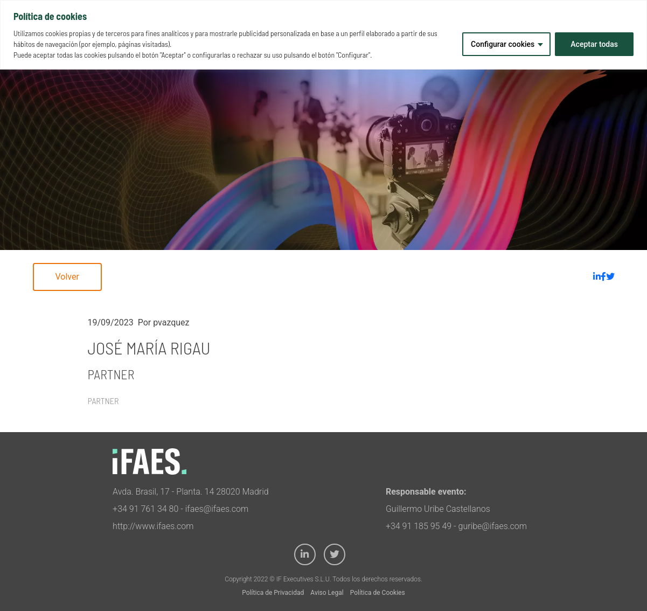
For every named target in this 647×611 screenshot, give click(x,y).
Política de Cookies (377, 592)
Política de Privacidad (273, 592)
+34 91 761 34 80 (145, 509)
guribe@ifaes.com (492, 526)
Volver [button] (67, 277)
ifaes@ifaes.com (217, 509)
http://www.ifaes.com (153, 526)
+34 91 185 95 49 (418, 526)
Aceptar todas (594, 44)
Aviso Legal (326, 592)
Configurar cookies (502, 44)
